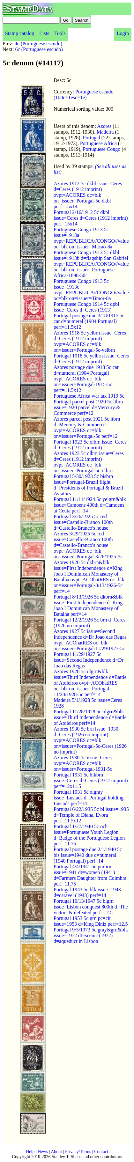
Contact (101, 1151)
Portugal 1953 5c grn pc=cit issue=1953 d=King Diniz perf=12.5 (91, 921)
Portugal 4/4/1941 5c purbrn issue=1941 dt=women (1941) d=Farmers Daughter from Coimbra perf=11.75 (90, 875)
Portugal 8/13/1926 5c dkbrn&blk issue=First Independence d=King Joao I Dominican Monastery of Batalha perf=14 (88, 605)
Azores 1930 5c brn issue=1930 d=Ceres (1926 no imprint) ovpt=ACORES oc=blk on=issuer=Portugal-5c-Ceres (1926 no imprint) (90, 740)
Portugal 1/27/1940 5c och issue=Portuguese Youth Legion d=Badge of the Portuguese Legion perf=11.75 (89, 835)
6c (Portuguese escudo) (39, 49)
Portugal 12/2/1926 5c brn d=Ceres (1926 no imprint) (89, 622)
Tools (59, 33)
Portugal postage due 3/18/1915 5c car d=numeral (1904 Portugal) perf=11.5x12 (89, 321)
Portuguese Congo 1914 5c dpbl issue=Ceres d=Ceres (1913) (86, 307)
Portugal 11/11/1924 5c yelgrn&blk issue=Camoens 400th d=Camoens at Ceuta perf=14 (90, 504)
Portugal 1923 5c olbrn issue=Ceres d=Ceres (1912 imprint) (90, 444)
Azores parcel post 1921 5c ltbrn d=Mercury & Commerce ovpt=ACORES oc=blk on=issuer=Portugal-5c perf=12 (87, 427)
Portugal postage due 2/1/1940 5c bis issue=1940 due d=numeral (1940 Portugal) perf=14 (88, 855)
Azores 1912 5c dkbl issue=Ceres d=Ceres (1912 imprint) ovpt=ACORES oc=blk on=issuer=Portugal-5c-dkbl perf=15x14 (88, 195)
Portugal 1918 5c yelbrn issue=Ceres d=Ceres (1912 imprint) (91, 358)
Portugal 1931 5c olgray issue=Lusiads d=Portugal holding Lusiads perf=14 (88, 797)
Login (123, 33)
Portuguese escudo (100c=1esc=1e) (84, 94)
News (43, 1151)
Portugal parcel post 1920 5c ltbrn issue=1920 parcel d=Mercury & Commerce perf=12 (88, 407)
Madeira (105, 132)
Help (30, 1151)
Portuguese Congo (102, 149)
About (56, 1151)
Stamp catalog (19, 33)
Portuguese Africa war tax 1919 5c (89, 396)
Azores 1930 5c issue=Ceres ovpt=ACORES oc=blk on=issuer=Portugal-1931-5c (83, 763)
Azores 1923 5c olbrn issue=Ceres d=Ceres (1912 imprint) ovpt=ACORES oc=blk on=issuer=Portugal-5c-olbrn (89, 462)
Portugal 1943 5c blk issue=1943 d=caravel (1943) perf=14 (87, 892)
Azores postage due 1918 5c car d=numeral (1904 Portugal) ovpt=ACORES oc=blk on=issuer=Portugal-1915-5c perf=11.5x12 (86, 378)
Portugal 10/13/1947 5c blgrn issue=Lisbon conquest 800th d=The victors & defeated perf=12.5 (91, 906)
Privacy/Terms (78, 1151)
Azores (104, 126)
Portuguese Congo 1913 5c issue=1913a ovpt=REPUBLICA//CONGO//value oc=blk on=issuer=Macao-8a (91, 238)
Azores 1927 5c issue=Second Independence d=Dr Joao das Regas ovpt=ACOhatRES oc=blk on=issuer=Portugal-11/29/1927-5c (90, 640)
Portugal (91, 137)
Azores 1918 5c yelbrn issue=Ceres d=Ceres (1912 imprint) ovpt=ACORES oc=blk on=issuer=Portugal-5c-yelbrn (90, 341)
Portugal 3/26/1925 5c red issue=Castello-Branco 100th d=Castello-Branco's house (83, 522)
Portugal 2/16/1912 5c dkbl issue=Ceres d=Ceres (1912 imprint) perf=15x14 (91, 218)
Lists (44, 33)
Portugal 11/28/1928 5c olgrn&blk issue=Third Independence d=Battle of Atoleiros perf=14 (90, 717)
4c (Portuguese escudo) (38, 43)
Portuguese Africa (98, 143)
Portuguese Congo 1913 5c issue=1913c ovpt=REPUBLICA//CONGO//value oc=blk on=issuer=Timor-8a (91, 289)
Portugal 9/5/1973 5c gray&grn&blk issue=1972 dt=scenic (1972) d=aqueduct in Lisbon (91, 935)
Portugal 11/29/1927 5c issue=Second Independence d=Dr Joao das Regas (88, 659)
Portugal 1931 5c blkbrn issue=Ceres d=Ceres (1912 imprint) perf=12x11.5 (91, 780)
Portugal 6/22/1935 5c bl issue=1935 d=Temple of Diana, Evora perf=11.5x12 (91, 814)
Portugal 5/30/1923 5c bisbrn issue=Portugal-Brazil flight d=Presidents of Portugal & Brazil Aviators (88, 485)
